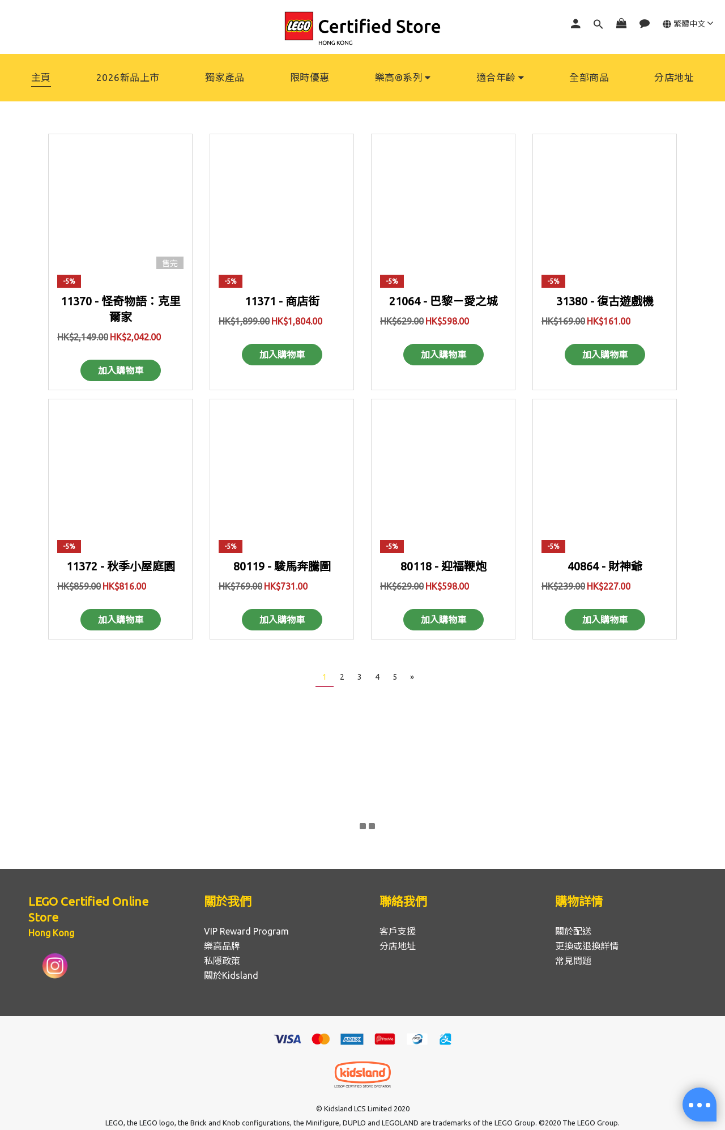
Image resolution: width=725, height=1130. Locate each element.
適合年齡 (500, 77)
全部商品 (589, 77)
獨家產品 (225, 77)
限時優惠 (310, 77)
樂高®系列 (403, 77)
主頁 (41, 77)
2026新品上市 (128, 77)
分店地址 (674, 77)
